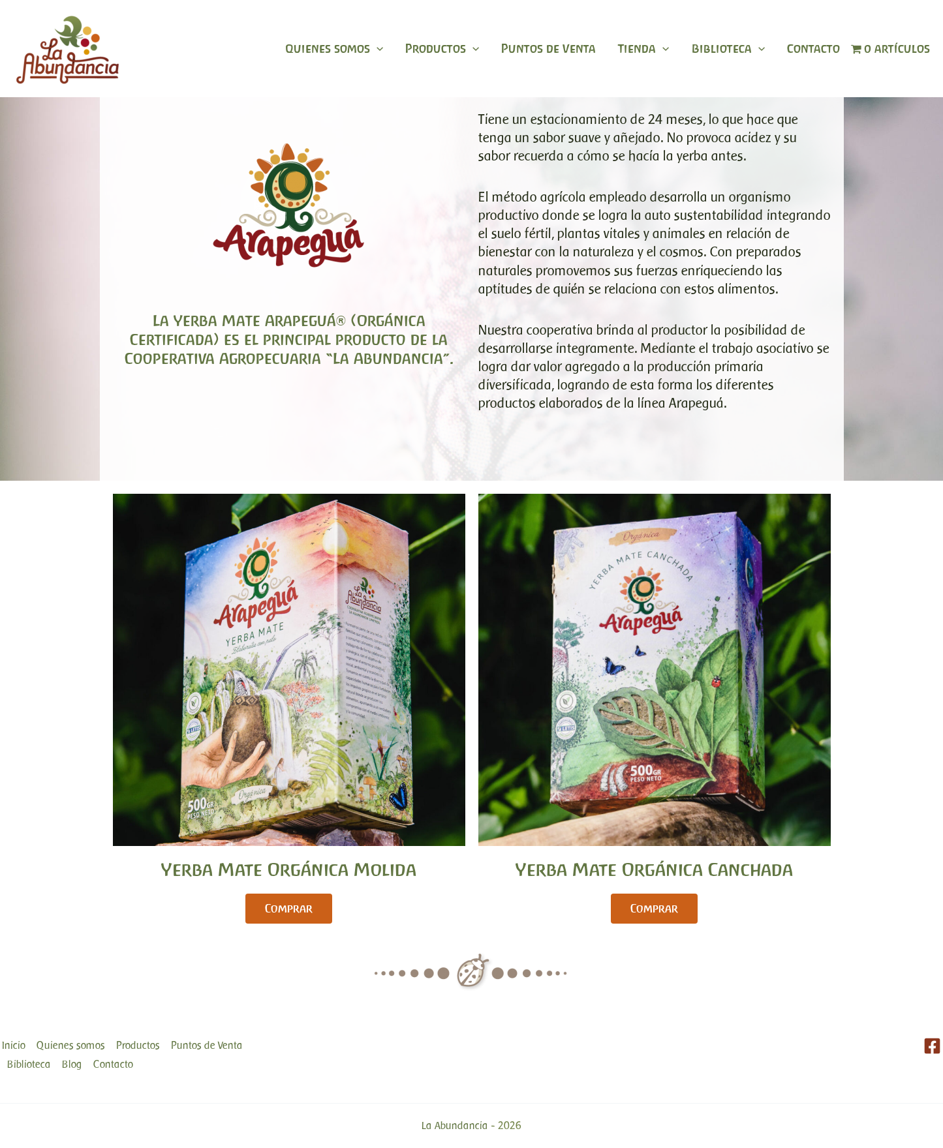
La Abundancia (455, 1125)
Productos (442, 49)
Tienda (643, 49)
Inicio (13, 1045)
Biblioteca (728, 49)
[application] (376, 49)
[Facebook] (932, 1046)
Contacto (813, 48)
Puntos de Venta (548, 48)
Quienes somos (334, 49)
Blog (72, 1064)
